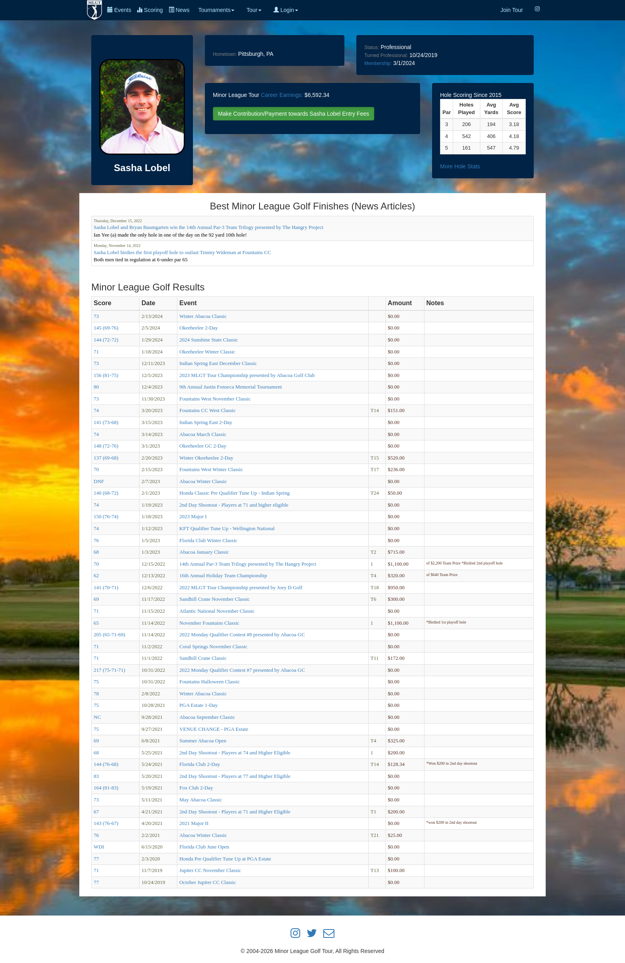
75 (96, 682)
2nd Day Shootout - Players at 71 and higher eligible (233, 505)
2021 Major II (193, 823)
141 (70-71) (106, 587)
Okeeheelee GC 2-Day (202, 446)
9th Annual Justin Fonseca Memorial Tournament (230, 387)
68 (96, 552)
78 (96, 694)
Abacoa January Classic (204, 552)
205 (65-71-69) (109, 634)
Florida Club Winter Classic (208, 540)
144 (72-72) (106, 340)
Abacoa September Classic (207, 717)
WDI (99, 847)
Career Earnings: (282, 95)
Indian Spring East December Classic (218, 363)
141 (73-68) (106, 422)
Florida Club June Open (204, 847)
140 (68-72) (106, 493)
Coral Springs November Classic (213, 646)
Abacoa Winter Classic (203, 481)
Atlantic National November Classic (217, 611)
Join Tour (511, 10)
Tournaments (216, 10)
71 (96, 352)
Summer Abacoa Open (202, 741)
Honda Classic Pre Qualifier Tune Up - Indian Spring (234, 493)
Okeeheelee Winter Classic (207, 352)
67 (96, 812)
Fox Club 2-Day (196, 788)
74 (96, 410)
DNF (99, 481)
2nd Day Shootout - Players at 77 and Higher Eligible (234, 776)
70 (96, 469)
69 (96, 599)
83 (96, 776)
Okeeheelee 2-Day (198, 328)
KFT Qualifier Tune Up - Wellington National (227, 528)
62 (96, 575)
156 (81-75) (106, 375)
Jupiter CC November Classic (210, 870)
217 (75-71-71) (109, 670)
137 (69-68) (106, 458)
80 (96, 387)
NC (97, 717)
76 (96, 540)
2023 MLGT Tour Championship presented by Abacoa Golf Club (246, 375)
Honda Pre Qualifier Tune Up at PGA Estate (225, 859)
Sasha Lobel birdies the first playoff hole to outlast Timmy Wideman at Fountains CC (182, 252)
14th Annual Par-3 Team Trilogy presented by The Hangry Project (247, 564)
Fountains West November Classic (215, 399)
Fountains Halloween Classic (209, 682)
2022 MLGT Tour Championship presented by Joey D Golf (240, 587)
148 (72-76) (106, 446)
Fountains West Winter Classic (211, 469)
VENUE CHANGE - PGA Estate (213, 729)
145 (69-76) (106, 328)
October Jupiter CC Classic (207, 882)
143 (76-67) (106, 823)
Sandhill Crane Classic (202, 658)
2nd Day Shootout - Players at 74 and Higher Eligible (234, 753)
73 (96, 316)
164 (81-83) (106, 788)
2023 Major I (193, 516)
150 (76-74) (106, 516)
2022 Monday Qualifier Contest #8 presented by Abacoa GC (242, 634)
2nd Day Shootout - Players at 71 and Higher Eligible (234, 812)
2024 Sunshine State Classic (208, 340)
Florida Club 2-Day (199, 764)
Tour (253, 10)
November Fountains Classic (209, 623)
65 (96, 623)
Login (285, 10)
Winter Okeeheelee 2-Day (206, 458)
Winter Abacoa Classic (203, 316)
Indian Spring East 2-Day (205, 422)
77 (96, 859)
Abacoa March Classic (202, 434)
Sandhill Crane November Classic (214, 599)
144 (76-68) (106, 764)
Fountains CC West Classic (207, 410)
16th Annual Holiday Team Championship (223, 575)
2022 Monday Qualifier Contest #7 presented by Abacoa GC (242, 670)
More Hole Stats (460, 166)
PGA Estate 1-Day (198, 705)
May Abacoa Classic (200, 800)
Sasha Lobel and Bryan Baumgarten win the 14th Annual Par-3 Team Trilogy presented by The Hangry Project (208, 227)
